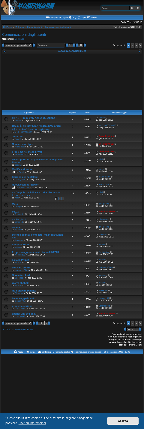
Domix (22, 172)
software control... (22, 267)
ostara (18, 165)
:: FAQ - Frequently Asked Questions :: (34, 117)
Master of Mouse (107, 211)
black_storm (20, 179)
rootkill (18, 120)
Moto (15, 204)
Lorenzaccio (20, 308)
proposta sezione (22, 306)
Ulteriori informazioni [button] (32, 423)
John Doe (17, 136)
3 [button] (136, 45)
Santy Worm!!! (20, 244)
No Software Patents (24, 290)
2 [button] (132, 45)
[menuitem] (72, 17)
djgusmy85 (20, 301)
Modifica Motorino (22, 169)
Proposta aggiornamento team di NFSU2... (37, 252)
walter (101, 169)
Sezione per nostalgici (25, 177)
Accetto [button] (123, 420)
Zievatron (19, 293)
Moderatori (20, 39)
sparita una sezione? (24, 313)
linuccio (18, 229)
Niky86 (18, 139)
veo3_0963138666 (23, 132)
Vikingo (18, 206)
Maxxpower (24, 187)
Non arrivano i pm (22, 144)
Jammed (19, 154)
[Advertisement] (72, 82)
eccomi (16, 227)
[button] (140, 45)
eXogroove (104, 204)
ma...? (15, 211)
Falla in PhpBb (20, 259)
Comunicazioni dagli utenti (24, 34)
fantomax (19, 240)
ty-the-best (20, 147)
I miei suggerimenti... (24, 298)
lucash (18, 247)
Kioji (101, 159)
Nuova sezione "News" (25, 184)
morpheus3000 (21, 270)
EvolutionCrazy (106, 136)
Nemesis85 (20, 255)
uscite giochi (19, 219)
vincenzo (19, 278)
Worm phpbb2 (20, 283)
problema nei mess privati (27, 151)
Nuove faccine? (21, 275)
